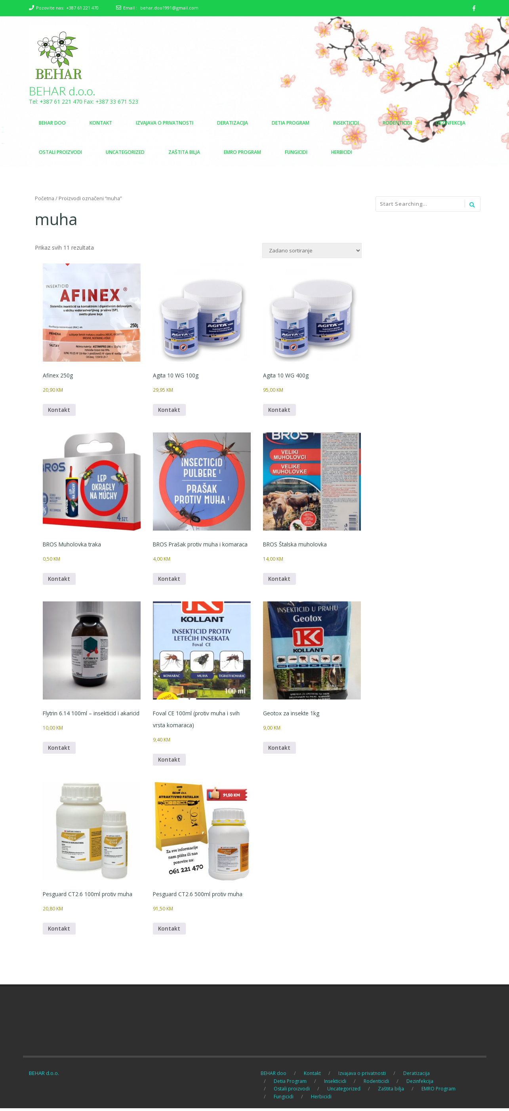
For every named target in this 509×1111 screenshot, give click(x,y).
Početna (44, 198)
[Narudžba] (312, 250)
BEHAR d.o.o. (62, 91)
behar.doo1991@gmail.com (169, 8)
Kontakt (59, 410)
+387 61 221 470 (82, 8)
